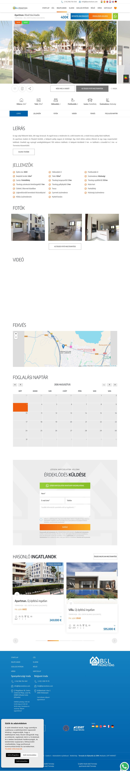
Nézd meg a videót (62, 89)
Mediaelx (103, 756)
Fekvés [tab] (92, 114)
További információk (13, 749)
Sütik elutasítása (21, 761)
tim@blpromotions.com (45, 686)
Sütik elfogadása (13, 755)
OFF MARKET (111, 756)
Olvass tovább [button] (23, 152)
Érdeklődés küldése (100, 16)
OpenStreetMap (98, 366)
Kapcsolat (108, 8)
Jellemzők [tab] (37, 114)
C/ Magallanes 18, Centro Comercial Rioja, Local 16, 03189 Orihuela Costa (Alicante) (22, 694)
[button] (30, 88)
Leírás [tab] (18, 114)
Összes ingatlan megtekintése (105, 557)
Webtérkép (73, 756)
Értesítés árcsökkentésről (82, 16)
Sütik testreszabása (29, 755)
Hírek (100, 8)
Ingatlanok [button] (62, 8)
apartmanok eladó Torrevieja (87, 766)
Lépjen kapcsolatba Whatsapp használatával (65, 485)
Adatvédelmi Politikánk (50, 520)
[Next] (114, 641)
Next (113, 52)
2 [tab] (53, 640)
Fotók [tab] (56, 114)
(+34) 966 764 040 (69, 2)
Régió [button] (93, 8)
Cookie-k (48, 756)
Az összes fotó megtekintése (92, 89)
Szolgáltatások (82, 8)
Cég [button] (52, 8)
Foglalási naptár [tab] (111, 114)
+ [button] (16, 334)
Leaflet (84, 366)
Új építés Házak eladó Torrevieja (87, 764)
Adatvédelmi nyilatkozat (60, 756)
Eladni (71, 8)
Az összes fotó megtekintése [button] (65, 247)
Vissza (114, 89)
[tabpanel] (38, 593)
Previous (17, 52)
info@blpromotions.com (88, 2)
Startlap (45, 8)
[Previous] (15, 641)
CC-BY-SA (113, 366)
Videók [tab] (74, 114)
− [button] (16, 337)
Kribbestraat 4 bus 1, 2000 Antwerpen (44, 692)
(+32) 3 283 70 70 (43, 681)
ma (104, 385)
